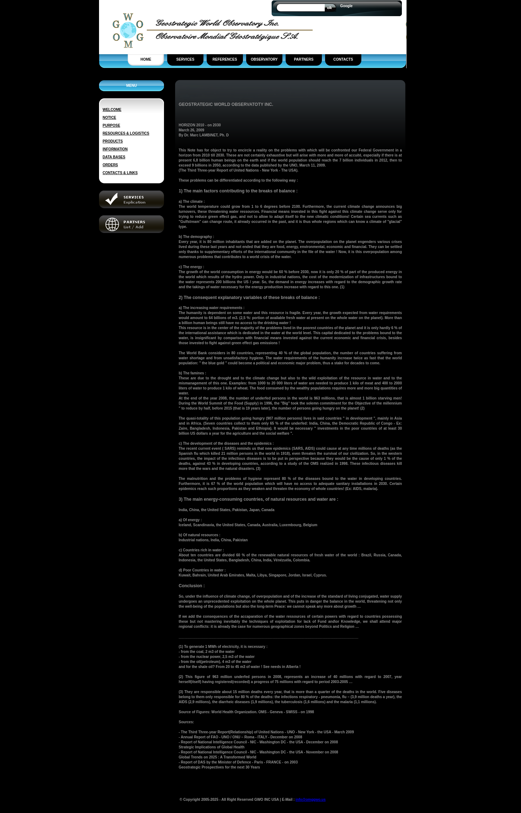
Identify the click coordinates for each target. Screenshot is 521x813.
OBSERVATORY (264, 59)
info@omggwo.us (311, 800)
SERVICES (185, 59)
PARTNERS (303, 59)
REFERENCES (224, 59)
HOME (146, 59)
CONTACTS (343, 59)
